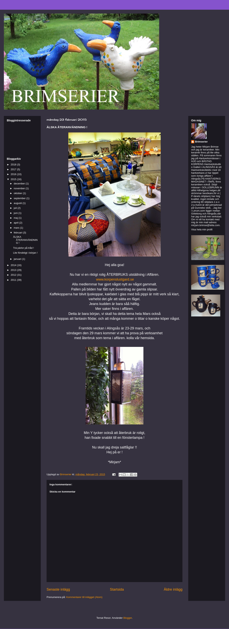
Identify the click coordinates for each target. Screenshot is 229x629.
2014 (14, 265)
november (20, 188)
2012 (14, 274)
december (20, 183)
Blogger (127, 617)
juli (16, 207)
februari (18, 232)
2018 (14, 164)
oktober (18, 193)
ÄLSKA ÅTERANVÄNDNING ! (25, 239)
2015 (14, 179)
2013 (14, 270)
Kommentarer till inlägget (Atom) (84, 597)
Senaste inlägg (58, 589)
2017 (14, 169)
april (16, 222)
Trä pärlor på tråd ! (23, 247)
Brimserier (201, 141)
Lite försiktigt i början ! (25, 252)
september (20, 198)
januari (18, 258)
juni (16, 213)
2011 (14, 279)
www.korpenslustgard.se (115, 279)
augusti (18, 203)
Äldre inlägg (173, 589)
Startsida (117, 589)
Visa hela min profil (202, 229)
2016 (14, 174)
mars (17, 227)
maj (16, 217)
